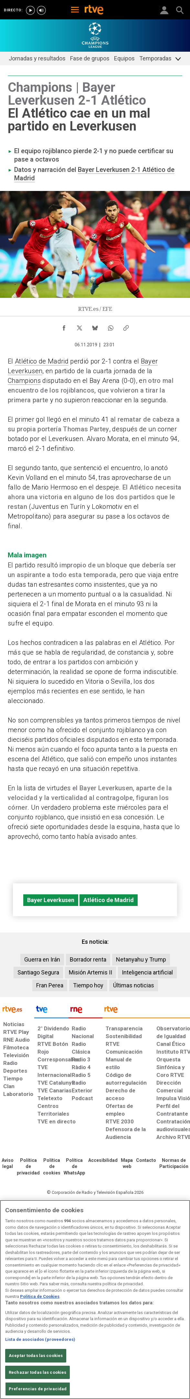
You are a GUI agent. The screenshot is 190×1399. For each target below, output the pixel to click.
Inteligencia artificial (147, 972)
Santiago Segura (38, 972)
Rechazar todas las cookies (37, 1372)
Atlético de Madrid (42, 361)
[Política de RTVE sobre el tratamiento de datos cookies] (51, 1167)
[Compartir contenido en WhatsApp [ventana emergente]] (110, 326)
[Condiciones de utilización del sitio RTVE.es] (8, 1163)
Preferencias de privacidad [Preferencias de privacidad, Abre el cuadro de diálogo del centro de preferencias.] (38, 1388)
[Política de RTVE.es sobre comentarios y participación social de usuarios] (173, 1163)
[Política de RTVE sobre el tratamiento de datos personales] (28, 1167)
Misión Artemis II (90, 972)
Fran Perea (49, 985)
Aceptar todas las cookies (36, 1355)
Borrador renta (88, 959)
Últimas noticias (133, 985)
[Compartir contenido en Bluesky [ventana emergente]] (95, 326)
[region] (95, 1299)
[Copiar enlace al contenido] (126, 326)
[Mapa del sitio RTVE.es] (127, 1163)
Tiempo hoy (88, 985)
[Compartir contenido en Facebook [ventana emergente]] (64, 326)
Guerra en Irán (42, 959)
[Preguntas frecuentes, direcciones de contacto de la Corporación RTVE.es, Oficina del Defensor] (146, 1160)
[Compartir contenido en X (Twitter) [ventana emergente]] (79, 326)
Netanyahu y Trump (141, 959)
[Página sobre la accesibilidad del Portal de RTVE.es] (103, 1160)
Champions (24, 380)
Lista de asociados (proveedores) (40, 1339)
